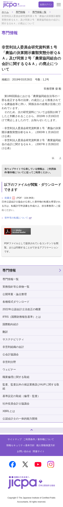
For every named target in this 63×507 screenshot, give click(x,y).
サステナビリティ (13, 339)
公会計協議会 (11, 354)
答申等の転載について (18, 217)
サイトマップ (15, 439)
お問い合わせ (24, 451)
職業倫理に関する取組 (16, 377)
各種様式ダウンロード (16, 301)
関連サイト (39, 451)
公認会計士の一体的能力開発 (20, 418)
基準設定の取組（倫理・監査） (21, 396)
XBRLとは (9, 411)
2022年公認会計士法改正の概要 (22, 309)
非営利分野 (9, 362)
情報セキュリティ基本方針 (20, 445)
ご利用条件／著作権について (38, 439)
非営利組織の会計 (13, 346)
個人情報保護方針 (45, 445)
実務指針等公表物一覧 (16, 286)
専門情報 (20, 12)
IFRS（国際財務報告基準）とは (22, 316)
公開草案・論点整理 (15, 294)
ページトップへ (6, 429)
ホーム (5, 12)
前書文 (10, 197)
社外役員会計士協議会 (16, 403)
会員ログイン (46, 4)
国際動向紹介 (11, 324)
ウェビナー (9, 369)
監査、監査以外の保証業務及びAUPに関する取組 (31, 386)
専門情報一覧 (39, 12)
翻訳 (5, 331)
